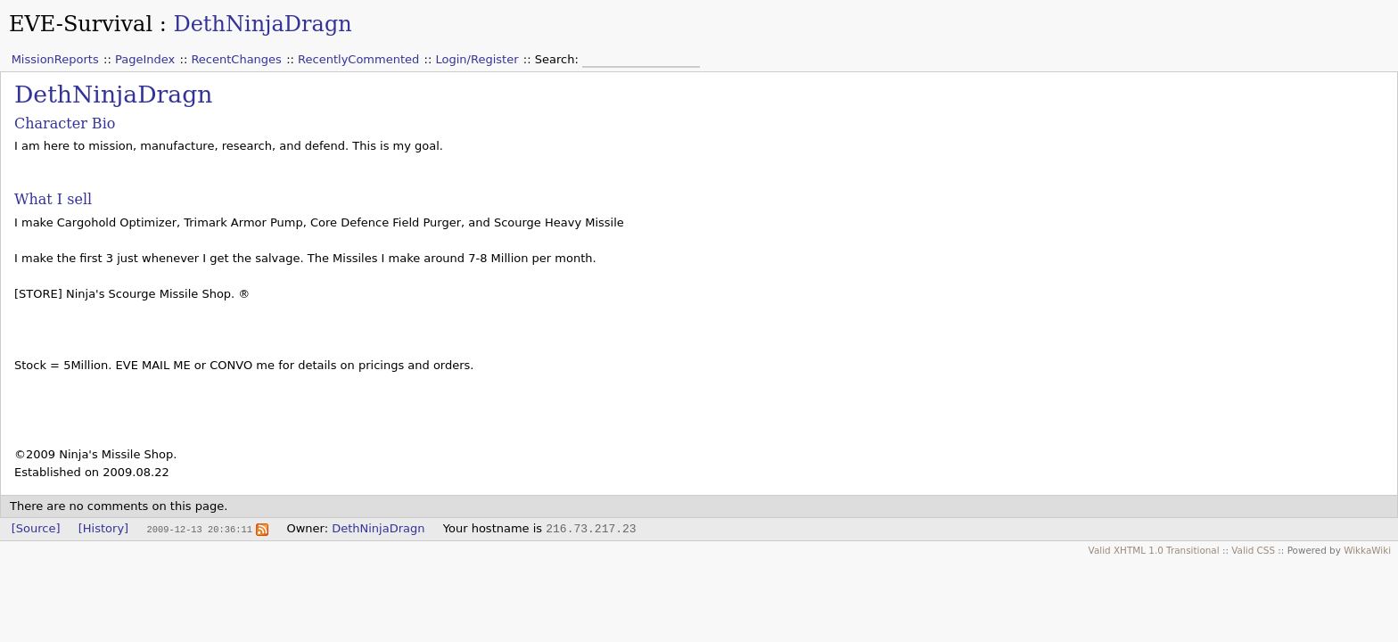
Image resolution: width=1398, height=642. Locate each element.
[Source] (36, 528)
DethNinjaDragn (262, 24)
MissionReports (55, 59)
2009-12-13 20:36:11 (198, 529)
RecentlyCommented (358, 59)
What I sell (53, 199)
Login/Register (477, 59)
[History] (103, 528)
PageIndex (145, 59)
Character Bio (64, 123)
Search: (558, 59)
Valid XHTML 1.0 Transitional (1154, 550)
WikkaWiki (1367, 550)
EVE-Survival (80, 24)
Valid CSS (1253, 550)
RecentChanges (236, 59)
